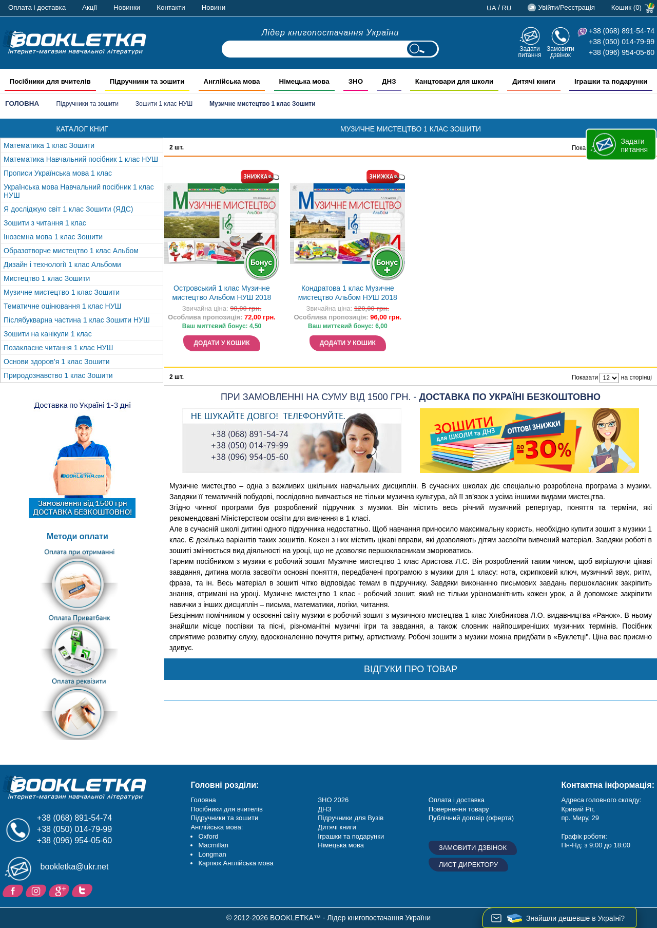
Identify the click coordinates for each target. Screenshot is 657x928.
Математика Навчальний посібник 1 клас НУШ (81, 159)
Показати (585, 377)
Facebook (14, 890)
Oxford (208, 836)
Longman (212, 854)
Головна (22, 103)
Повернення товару (459, 809)
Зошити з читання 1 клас (45, 223)
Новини (213, 7)
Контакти (171, 7)
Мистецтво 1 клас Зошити (47, 278)
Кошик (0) (626, 7)
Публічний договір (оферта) (471, 818)
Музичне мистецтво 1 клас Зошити (62, 292)
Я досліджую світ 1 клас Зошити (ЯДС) (68, 209)
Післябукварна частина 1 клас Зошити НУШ (77, 320)
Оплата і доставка (37, 7)
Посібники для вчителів (226, 809)
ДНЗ (324, 809)
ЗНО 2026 (333, 800)
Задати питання (529, 51)
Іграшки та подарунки (351, 836)
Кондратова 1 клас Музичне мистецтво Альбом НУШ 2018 (347, 293)
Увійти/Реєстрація (566, 7)
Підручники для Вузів (350, 818)
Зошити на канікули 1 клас (48, 334)
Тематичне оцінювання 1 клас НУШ (62, 306)
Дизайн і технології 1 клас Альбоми (62, 264)
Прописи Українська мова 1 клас (58, 173)
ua (491, 8)
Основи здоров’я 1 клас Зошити (57, 361)
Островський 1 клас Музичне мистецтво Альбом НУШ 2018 (222, 293)
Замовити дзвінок (560, 51)
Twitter (83, 890)
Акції (89, 7)
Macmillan (213, 845)
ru (506, 8)
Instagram (37, 890)
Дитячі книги (337, 827)
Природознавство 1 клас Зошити (58, 375)
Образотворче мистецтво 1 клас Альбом (71, 251)
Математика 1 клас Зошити (49, 145)
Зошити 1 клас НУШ (164, 103)
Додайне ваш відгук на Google (60, 890)
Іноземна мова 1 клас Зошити (53, 237)
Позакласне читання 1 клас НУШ (58, 348)
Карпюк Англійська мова (235, 863)
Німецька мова (341, 845)
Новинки (126, 7)
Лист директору (468, 864)
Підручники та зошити (87, 103)
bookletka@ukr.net (75, 866)
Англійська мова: (216, 827)
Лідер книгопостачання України (330, 32)
